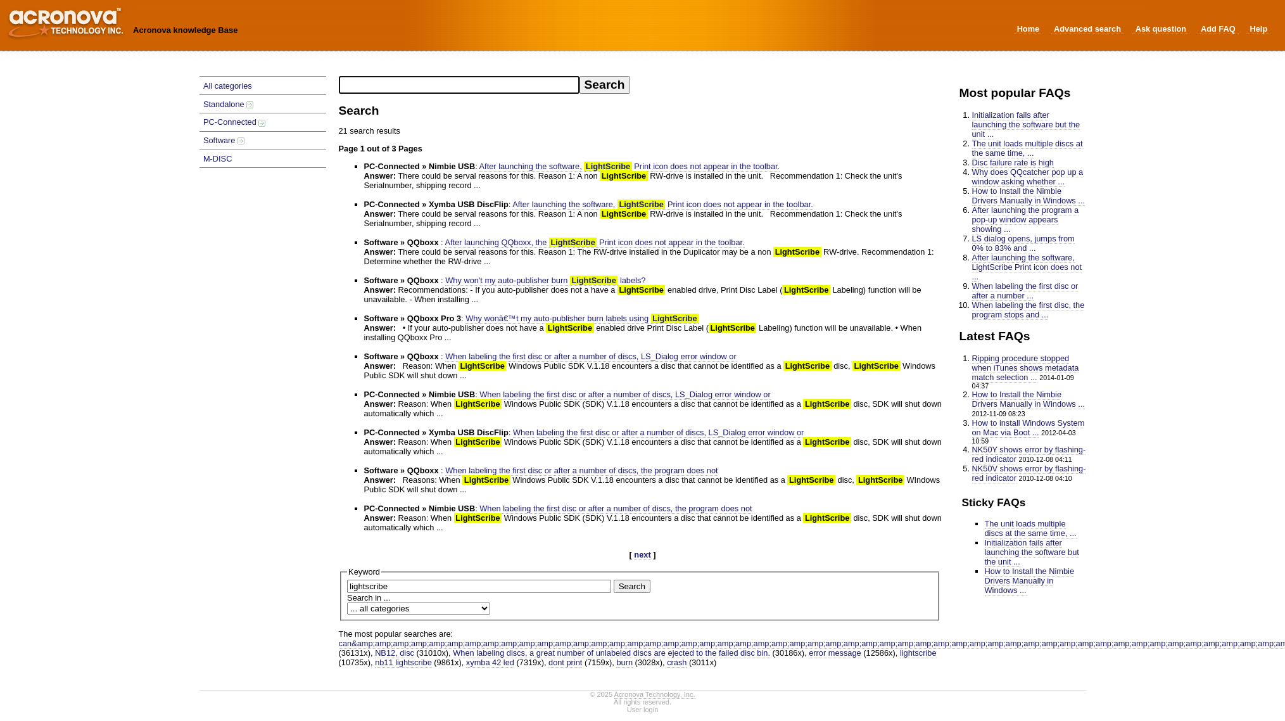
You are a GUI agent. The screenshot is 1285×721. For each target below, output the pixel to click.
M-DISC (217, 158)
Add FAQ (1218, 29)
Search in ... (368, 598)
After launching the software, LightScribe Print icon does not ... (1027, 267)
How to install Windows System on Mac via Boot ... (1028, 427)
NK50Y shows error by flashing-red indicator (1029, 454)
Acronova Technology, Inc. (654, 694)
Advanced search (1087, 29)
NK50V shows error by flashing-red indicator (1029, 473)
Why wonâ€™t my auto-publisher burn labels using (582, 318)
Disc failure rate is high (1013, 162)
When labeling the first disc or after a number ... (1025, 290)
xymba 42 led (490, 662)
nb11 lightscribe (403, 662)
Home (1028, 29)
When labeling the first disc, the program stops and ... (1028, 309)
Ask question (1161, 29)
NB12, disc (394, 653)
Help (1258, 29)
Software (223, 140)
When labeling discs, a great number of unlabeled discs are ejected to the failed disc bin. (611, 653)
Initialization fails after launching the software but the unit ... (1026, 124)
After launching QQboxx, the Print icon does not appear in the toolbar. (595, 242)
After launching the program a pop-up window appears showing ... (1025, 219)
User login (643, 709)
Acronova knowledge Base (185, 30)
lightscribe (918, 653)
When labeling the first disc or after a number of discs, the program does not (581, 470)
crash (677, 662)
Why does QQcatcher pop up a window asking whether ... (1028, 176)
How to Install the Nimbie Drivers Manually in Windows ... (1029, 195)
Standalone (228, 104)
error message (835, 653)
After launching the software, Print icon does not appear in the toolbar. (629, 166)
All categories (227, 86)
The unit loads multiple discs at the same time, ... (1027, 148)
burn (624, 662)
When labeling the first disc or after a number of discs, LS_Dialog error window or (590, 356)
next (642, 554)
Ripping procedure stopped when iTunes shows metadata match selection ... (1025, 368)
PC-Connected (234, 122)
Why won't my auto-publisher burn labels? (545, 280)
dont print (565, 662)
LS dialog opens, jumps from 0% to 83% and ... (1023, 243)
